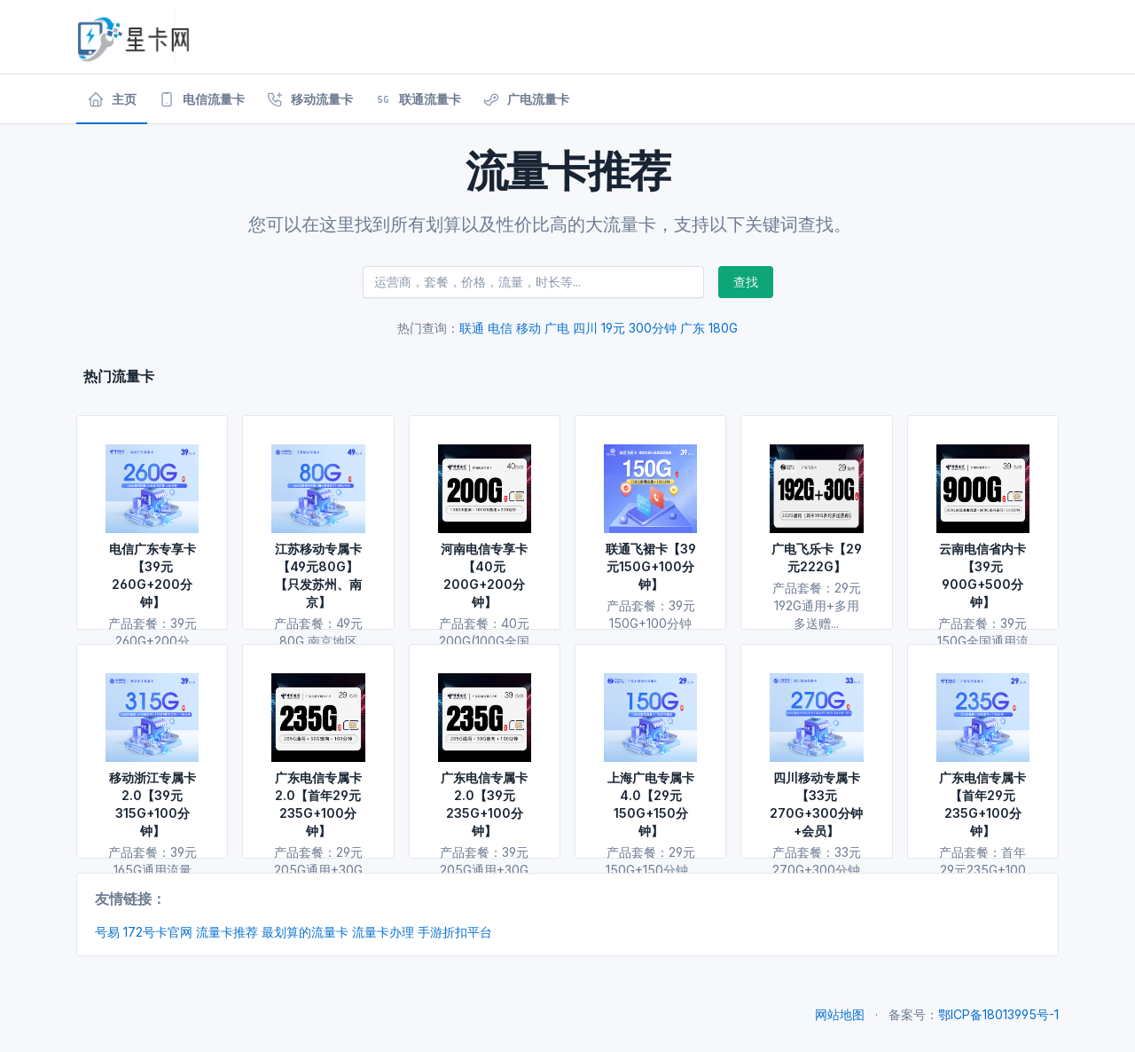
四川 (585, 327)
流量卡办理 (383, 931)
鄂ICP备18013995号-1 (998, 1014)
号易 (107, 931)
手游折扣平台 (455, 931)
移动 (528, 327)
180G (723, 327)
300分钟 (653, 327)
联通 (471, 327)
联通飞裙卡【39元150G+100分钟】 (651, 566)
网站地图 (840, 1014)
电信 (500, 327)
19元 (613, 327)
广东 (692, 327)
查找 (745, 281)
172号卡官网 (157, 931)
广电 (556, 327)
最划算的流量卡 (305, 931)
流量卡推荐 (227, 931)
